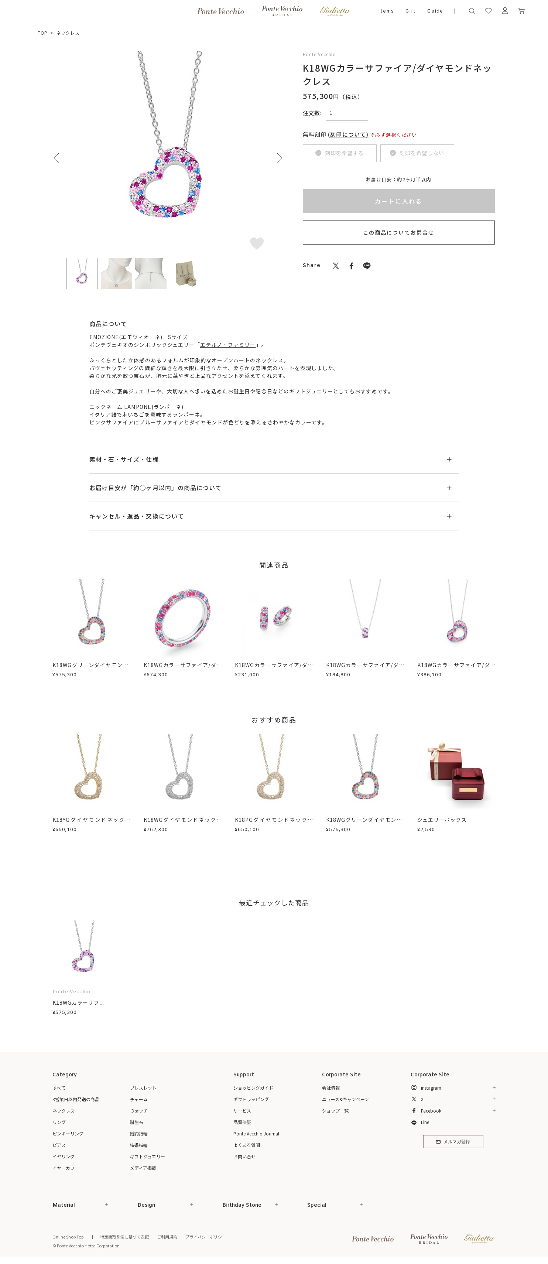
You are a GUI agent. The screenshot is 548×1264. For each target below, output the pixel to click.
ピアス (59, 1145)
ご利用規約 (167, 1237)
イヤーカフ (63, 1168)
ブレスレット (143, 1087)
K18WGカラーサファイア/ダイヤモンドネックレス (365, 668)
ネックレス (68, 33)
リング (59, 1122)
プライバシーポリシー (205, 1237)
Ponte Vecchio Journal (256, 1133)
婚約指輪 (139, 1133)
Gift (410, 11)
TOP (43, 33)
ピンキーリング (67, 1133)
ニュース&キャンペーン (345, 1099)
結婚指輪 (139, 1145)
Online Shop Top (67, 1237)
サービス (242, 1110)
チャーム (139, 1099)
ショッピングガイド (253, 1087)
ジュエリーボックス (442, 819)
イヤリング (63, 1156)
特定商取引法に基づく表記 (124, 1237)
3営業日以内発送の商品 (75, 1099)
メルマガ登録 (453, 1142)
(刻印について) (348, 134)
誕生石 (136, 1122)
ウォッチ (139, 1110)
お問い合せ (244, 1156)
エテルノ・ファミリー (228, 344)
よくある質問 (246, 1145)
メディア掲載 (143, 1168)
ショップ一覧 (335, 1110)
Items (386, 11)
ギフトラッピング (251, 1099)
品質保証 (242, 1122)
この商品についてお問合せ (398, 232)
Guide (435, 11)
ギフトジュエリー (147, 1156)
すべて (58, 1087)
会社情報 (331, 1087)
